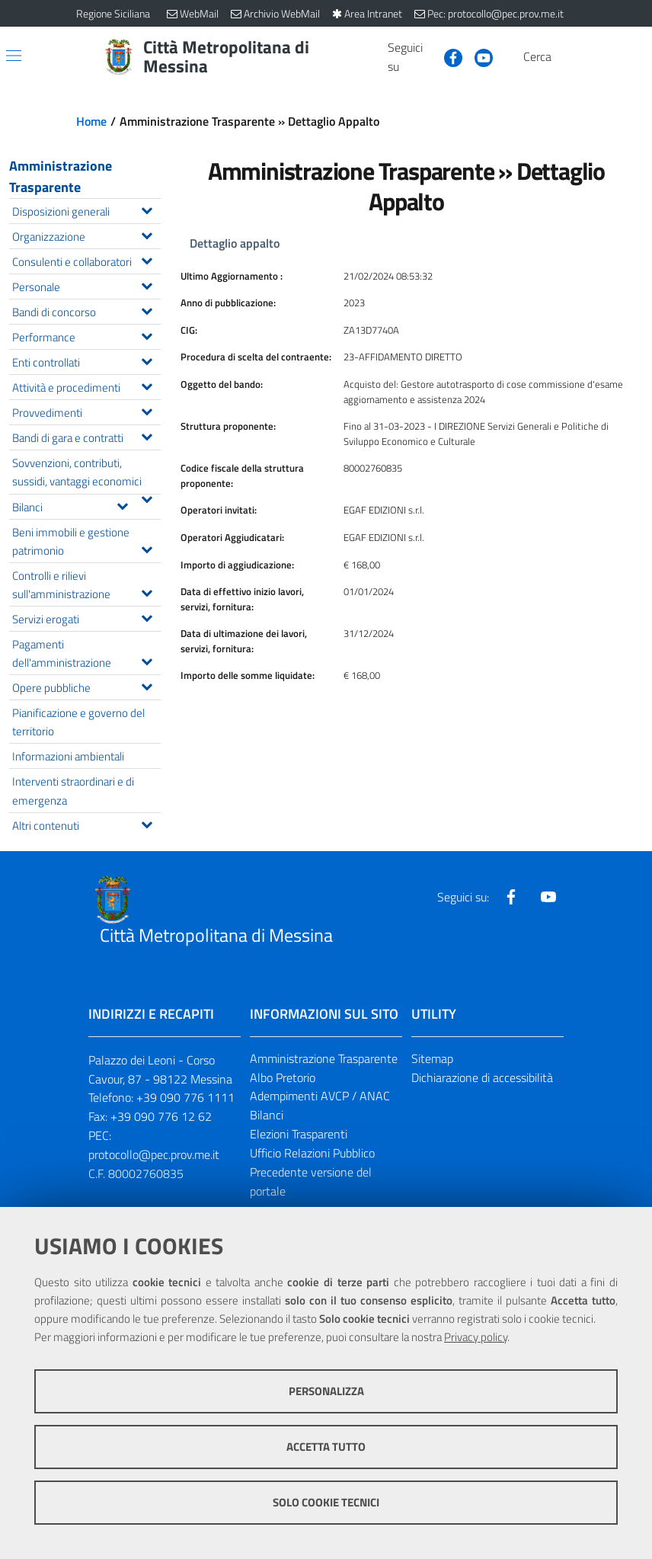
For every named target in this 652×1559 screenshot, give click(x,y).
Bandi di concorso (86, 310)
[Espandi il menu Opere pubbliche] (146, 685)
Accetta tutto (326, 1446)
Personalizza (326, 1391)
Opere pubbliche (86, 686)
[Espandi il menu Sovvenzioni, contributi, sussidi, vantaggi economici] (146, 497)
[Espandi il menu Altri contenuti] (146, 823)
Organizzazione (86, 235)
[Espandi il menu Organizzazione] (146, 234)
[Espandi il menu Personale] (146, 284)
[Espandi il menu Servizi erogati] (146, 616)
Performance (86, 335)
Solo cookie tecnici (326, 1502)
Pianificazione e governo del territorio (78, 721)
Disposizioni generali (86, 210)
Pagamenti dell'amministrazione (86, 653)
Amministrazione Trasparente (60, 176)
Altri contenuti (86, 824)
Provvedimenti (86, 411)
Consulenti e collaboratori (86, 260)
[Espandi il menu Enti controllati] (146, 360)
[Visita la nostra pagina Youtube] (477, 56)
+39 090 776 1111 (185, 1097)
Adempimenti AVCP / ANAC (320, 1096)
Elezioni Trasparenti (298, 1134)
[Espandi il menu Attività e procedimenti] (146, 385)
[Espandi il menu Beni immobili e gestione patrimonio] (146, 548)
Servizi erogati (86, 617)
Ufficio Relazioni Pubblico (312, 1153)
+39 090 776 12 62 (161, 1116)
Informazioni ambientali (68, 756)
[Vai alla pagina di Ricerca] (567, 57)
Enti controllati (86, 361)
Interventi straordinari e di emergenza (73, 790)
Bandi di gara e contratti (86, 436)
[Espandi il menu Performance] (146, 334)
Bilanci (74, 505)
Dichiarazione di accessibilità (482, 1077)
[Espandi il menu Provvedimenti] (146, 410)
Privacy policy (475, 1337)
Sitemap (432, 1058)
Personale (86, 285)
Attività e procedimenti (86, 386)
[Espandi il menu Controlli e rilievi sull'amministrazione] (146, 591)
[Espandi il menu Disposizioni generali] (146, 209)
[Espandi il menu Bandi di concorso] (146, 309)
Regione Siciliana (113, 13)
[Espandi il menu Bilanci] (122, 504)
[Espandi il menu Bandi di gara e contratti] (146, 435)
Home (91, 121)
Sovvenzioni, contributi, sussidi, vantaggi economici (86, 473)
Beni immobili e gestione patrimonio (86, 541)
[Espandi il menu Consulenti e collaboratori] (146, 259)
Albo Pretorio (282, 1077)
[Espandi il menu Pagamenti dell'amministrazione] (146, 660)
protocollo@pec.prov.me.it (153, 1154)
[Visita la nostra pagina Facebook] (447, 56)
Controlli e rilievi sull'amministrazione (86, 584)
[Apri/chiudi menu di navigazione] (14, 55)
